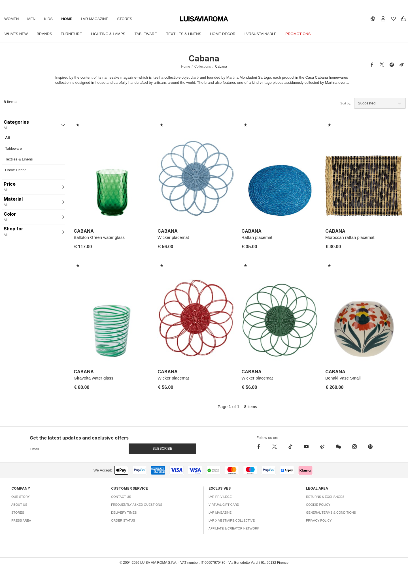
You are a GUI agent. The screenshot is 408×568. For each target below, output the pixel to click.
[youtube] (306, 446)
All (7, 138)
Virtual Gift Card (224, 504)
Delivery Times (124, 512)
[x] (274, 446)
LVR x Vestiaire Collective (232, 520)
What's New (16, 34)
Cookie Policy (318, 504)
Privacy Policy (319, 520)
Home (66, 19)
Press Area (21, 520)
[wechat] (338, 446)
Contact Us (121, 496)
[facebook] (260, 446)
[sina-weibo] (322, 446)
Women (11, 19)
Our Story (20, 496)
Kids (48, 19)
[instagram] (354, 446)
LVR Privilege (220, 496)
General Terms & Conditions (331, 512)
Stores (124, 19)
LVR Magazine (94, 19)
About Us (19, 504)
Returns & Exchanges (325, 496)
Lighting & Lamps (108, 34)
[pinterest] (370, 446)
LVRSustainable (261, 34)
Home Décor (222, 34)
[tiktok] (290, 446)
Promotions (298, 34)
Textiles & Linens (183, 34)
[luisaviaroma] (204, 19)
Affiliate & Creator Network (234, 528)
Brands (44, 34)
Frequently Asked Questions (136, 504)
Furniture (71, 34)
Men (31, 19)
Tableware (146, 34)
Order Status (123, 520)
